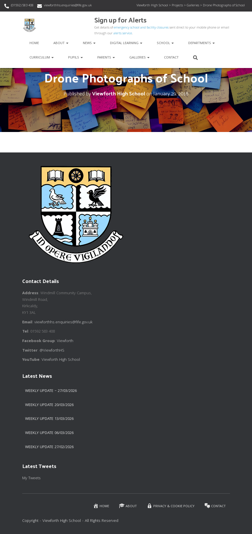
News (89, 43)
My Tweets (31, 478)
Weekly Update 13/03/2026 (49, 419)
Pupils (75, 58)
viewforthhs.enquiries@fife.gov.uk (68, 5)
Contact (171, 58)
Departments (201, 43)
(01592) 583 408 (22, 5)
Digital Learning (126, 43)
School (165, 43)
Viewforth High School (61, 360)
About (60, 43)
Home (34, 43)
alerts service (122, 33)
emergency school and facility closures (141, 28)
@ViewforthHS (52, 351)
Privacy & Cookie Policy (171, 506)
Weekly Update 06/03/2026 (49, 433)
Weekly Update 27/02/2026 (49, 447)
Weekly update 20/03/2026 (49, 405)
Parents (106, 58)
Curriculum (41, 58)
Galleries (139, 58)
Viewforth (65, 341)
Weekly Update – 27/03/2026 (51, 391)
